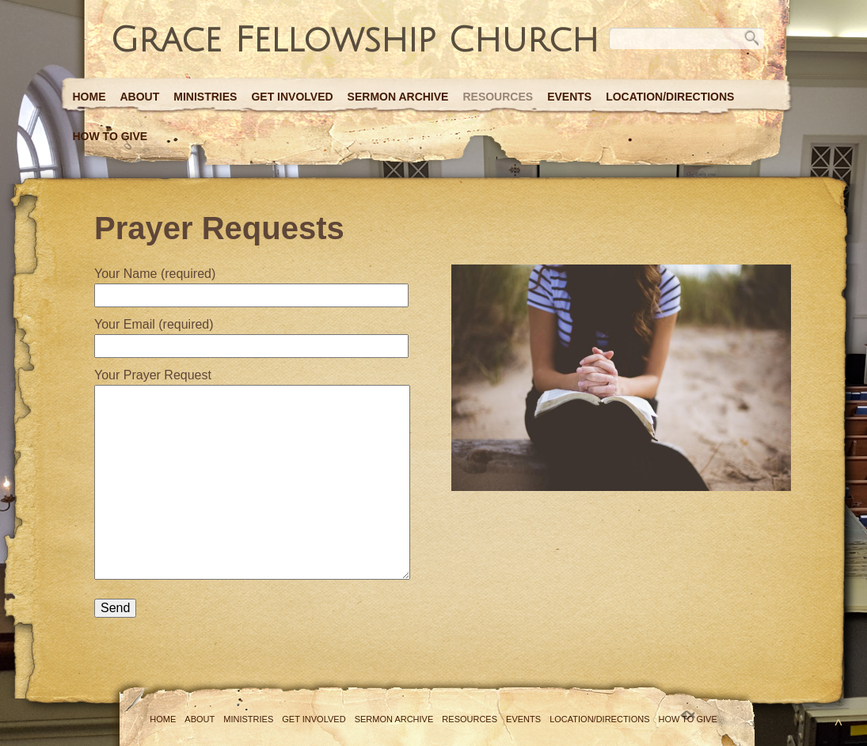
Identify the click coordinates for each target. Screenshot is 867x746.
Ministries (205, 96)
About (140, 96)
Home (89, 96)
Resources (497, 96)
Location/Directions (670, 96)
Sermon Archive (398, 96)
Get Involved (292, 96)
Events (569, 96)
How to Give (110, 136)
